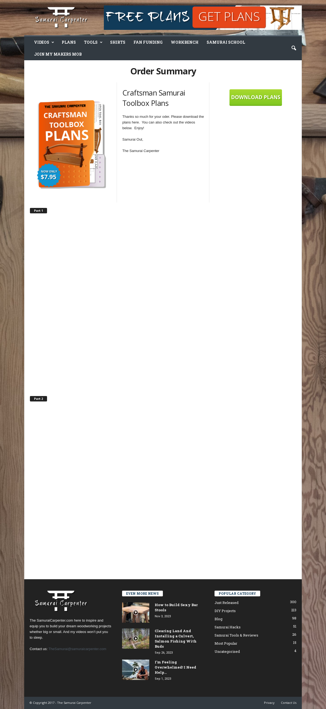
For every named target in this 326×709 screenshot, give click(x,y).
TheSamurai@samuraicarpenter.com (77, 649)
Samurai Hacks (228, 627)
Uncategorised (227, 651)
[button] (294, 48)
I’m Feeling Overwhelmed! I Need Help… (175, 667)
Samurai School (226, 42)
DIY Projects (225, 610)
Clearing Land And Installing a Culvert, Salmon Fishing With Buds (176, 638)
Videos (44, 42)
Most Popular (226, 643)
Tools (93, 42)
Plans (69, 42)
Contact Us (288, 703)
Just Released (226, 602)
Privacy (269, 703)
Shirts (117, 42)
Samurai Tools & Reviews (236, 635)
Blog (218, 618)
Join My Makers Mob (58, 54)
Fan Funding (148, 42)
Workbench (184, 42)
